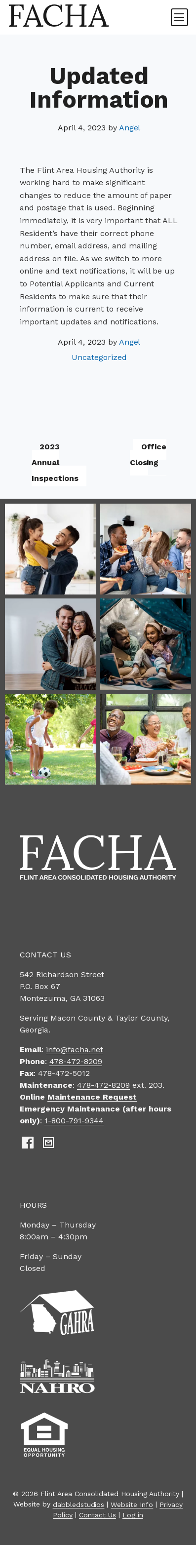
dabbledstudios (79, 1504)
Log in (132, 1514)
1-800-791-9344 (74, 1120)
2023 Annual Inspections (55, 462)
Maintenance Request (92, 1097)
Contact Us (97, 1514)
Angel (130, 127)
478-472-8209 (75, 1061)
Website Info (132, 1504)
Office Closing (148, 454)
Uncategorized (99, 357)
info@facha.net (74, 1049)
